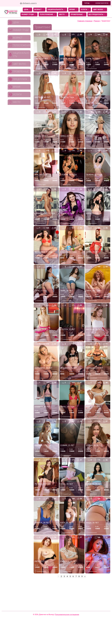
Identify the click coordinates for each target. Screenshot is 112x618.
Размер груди (29, 14)
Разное (97, 21)
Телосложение (48, 14)
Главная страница (84, 21)
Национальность (57, 9)
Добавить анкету (28, 3)
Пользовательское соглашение (67, 614)
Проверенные (78, 14)
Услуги (85, 9)
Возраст (39, 9)
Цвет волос (99, 9)
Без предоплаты (97, 14)
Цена (27, 9)
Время (73, 9)
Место (63, 14)
